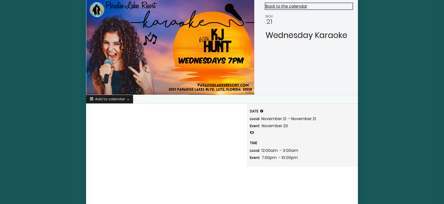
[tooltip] (261, 111)
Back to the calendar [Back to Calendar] (286, 6)
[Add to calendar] (109, 99)
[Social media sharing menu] (143, 99)
